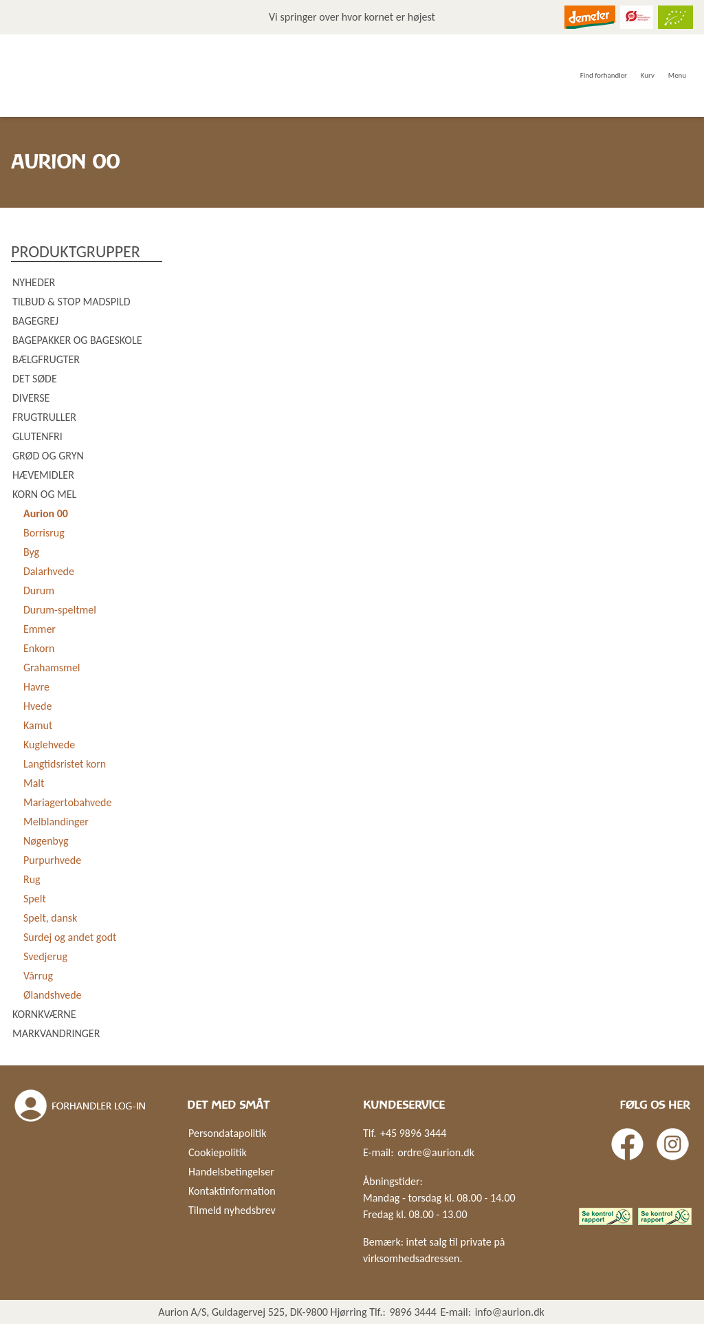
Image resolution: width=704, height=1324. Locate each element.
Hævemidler (43, 474)
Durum (38, 590)
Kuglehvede (49, 744)
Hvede (37, 706)
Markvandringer (56, 1033)
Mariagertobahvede (67, 802)
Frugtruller (44, 417)
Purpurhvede (52, 860)
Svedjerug (45, 956)
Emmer (39, 629)
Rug (32, 879)
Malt (33, 783)
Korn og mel (44, 494)
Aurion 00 (45, 513)
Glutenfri (37, 436)
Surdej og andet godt (69, 937)
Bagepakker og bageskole (77, 340)
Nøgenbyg (45, 840)
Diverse (31, 397)
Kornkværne (44, 1014)
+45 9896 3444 (413, 1133)
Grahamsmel (51, 667)
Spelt (34, 898)
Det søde (34, 378)
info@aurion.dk (509, 1311)
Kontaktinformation (232, 1190)
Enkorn (38, 648)
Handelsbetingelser (231, 1171)
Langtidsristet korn (64, 763)
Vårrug (38, 975)
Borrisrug (44, 532)
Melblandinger (56, 821)
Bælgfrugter (46, 359)
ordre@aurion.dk (435, 1152)
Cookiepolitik (217, 1152)
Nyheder (33, 282)
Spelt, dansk (50, 917)
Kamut (37, 725)
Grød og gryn (48, 455)
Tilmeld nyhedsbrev (232, 1210)
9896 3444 (413, 1311)
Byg (31, 551)
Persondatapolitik (227, 1133)
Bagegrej (35, 320)
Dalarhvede (48, 571)
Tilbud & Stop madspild (71, 301)
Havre (36, 686)
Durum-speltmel (59, 609)
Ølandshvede (52, 994)
